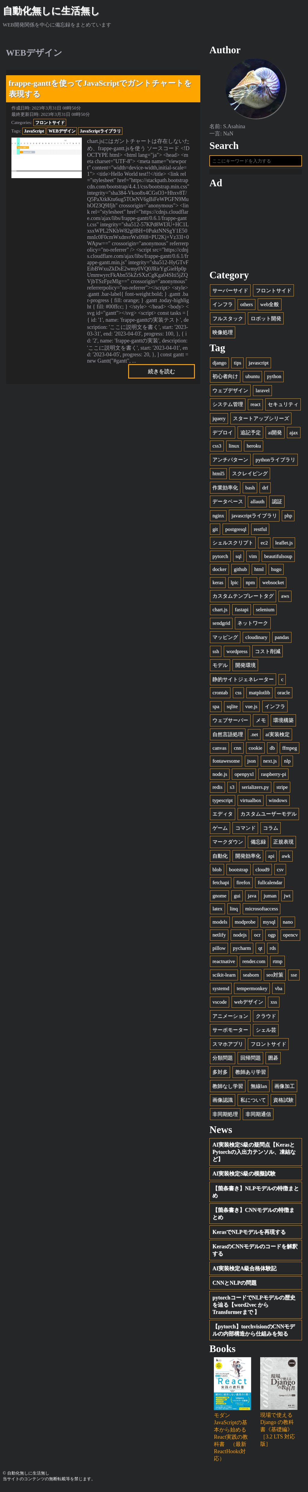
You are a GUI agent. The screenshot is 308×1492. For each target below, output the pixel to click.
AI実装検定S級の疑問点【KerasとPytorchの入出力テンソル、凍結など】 (254, 1154)
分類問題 (222, 1060)
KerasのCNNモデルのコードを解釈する (254, 1252)
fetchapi (220, 884)
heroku (254, 448)
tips (237, 365)
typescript (222, 802)
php (288, 518)
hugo (276, 571)
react (255, 406)
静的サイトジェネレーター (243, 681)
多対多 (220, 1074)
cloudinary (256, 639)
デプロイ (222, 435)
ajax (293, 435)
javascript (258, 365)
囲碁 (273, 1060)
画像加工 (284, 1088)
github (240, 571)
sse (294, 977)
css (238, 695)
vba (278, 990)
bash (250, 490)
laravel (263, 392)
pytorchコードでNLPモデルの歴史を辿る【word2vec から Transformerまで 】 (253, 1306)
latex (217, 911)
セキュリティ (283, 406)
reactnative (223, 963)
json (251, 763)
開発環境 (245, 667)
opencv (290, 937)
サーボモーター (230, 1032)
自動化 (220, 858)
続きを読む (161, 371)
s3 (232, 789)
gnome (219, 898)
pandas (282, 639)
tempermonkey (252, 990)
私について (253, 1102)
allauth (258, 503)
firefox (243, 884)
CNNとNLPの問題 (234, 1285)
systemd (220, 990)
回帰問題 (250, 1060)
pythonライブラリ (275, 462)
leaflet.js (284, 545)
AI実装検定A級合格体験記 (244, 1270)
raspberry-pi (273, 776)
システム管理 (227, 406)
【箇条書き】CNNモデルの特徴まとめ (253, 1215)
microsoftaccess (261, 911)
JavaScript (34, 130)
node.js (219, 776)
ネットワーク (252, 625)
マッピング (225, 639)
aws (285, 598)
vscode (219, 1004)
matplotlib (259, 695)
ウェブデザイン (230, 392)
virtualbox (250, 802)
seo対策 (274, 977)
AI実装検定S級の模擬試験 (244, 1176)
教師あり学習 (250, 1074)
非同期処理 (225, 1116)
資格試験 (283, 1102)
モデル (220, 667)
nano (288, 924)
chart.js (219, 611)
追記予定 (250, 435)
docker (219, 571)
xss (273, 1004)
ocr (257, 937)
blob (216, 871)
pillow (219, 950)
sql (239, 558)
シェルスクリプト (232, 545)
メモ (261, 722)
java (252, 898)
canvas (219, 750)
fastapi (241, 611)
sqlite (232, 708)
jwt (287, 898)
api (271, 858)
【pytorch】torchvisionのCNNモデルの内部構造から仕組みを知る (253, 1332)
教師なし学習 (227, 1088)
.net (254, 736)
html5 (218, 475)
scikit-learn (224, 977)
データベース (227, 503)
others (246, 306)
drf (265, 490)
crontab (220, 695)
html (258, 571)
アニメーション (230, 1018)
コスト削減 (267, 653)
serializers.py (255, 789)
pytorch (220, 558)
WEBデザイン (61, 130)
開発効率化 (248, 858)
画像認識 (222, 1102)
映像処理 (222, 334)
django (219, 365)
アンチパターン (230, 462)
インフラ (222, 306)
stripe (282, 789)
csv (280, 871)
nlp (287, 763)
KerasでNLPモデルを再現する (249, 1234)
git (215, 531)
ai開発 (275, 435)
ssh (215, 653)
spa (215, 708)
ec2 (264, 545)
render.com (253, 963)
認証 (277, 503)
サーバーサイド (230, 292)
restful (260, 531)
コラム (270, 830)
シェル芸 (266, 1032)
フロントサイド (50, 122)
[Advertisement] (255, 231)
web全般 (269, 306)
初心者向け (225, 378)
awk (286, 858)
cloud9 (262, 871)
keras (217, 584)
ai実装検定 (277, 736)
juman (269, 898)
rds (273, 950)
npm (250, 584)
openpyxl (244, 776)
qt (260, 950)
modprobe (245, 924)
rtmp (277, 963)
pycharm (242, 950)
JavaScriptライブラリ (100, 130)
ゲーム (220, 830)
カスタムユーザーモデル (268, 816)
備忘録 (258, 844)
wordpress (236, 653)
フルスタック (227, 320)
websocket (273, 584)
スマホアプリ (227, 1046)
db (272, 750)
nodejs (240, 937)
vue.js (251, 708)
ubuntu (252, 378)
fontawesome (226, 763)
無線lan (259, 1088)
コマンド (245, 830)
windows (278, 802)
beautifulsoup (278, 558)
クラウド (266, 1018)
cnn (237, 750)
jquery (219, 420)
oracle (283, 695)
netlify (219, 937)
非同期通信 (258, 1116)
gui (237, 898)
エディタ (222, 816)
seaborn (251, 977)
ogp (272, 937)
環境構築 (283, 722)
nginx (218, 518)
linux (234, 448)
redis (217, 789)
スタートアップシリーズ (261, 420)
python (274, 378)
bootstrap (238, 871)
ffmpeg (289, 750)
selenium (265, 611)
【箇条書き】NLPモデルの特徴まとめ (255, 1193)
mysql (269, 924)
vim (253, 558)
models (219, 924)
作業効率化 (225, 490)
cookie (255, 750)
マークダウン (227, 844)
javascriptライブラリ (254, 518)
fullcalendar (270, 884)
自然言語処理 (227, 736)
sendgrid (221, 625)
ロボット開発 (266, 320)
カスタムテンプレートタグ (243, 598)
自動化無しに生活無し (51, 10)
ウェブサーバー (230, 722)
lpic (235, 584)
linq (234, 911)
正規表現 (283, 844)
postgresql (235, 531)
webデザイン (248, 1004)
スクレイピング (250, 475)
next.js (270, 763)
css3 (216, 448)
